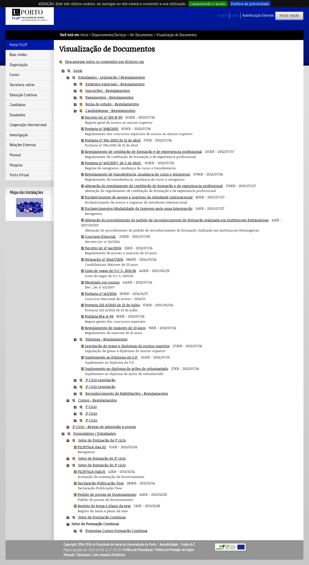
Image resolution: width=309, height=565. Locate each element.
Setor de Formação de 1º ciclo (102, 440)
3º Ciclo (91, 420)
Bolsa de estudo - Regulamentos (112, 104)
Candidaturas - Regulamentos (110, 110)
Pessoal (15, 155)
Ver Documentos (141, 35)
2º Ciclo (91, 413)
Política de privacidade (250, 3)
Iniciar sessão (289, 15)
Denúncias (83, 555)
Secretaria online (22, 84)
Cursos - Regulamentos (97, 400)
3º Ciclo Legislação (100, 379)
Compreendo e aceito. (208, 3)
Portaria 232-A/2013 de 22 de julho (112, 304)
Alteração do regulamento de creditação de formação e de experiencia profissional (154, 185)
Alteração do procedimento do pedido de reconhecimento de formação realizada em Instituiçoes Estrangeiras (177, 220)
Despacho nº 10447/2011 (104, 259)
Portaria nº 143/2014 (101, 293)
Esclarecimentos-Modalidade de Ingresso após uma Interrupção (138, 208)
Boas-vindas (18, 54)
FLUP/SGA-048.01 (91, 471)
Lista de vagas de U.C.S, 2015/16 (110, 270)
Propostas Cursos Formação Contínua (116, 530)
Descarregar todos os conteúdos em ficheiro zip (104, 61)
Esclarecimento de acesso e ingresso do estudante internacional (139, 197)
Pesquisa (16, 165)
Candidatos (18, 104)
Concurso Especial (100, 236)
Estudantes (18, 115)
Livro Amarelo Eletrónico (108, 555)
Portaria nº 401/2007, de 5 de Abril (113, 162)
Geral (77, 70)
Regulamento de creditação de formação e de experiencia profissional (143, 151)
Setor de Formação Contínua (102, 517)
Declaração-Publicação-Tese (101, 483)
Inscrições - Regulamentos (107, 90)
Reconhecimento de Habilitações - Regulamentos (126, 393)
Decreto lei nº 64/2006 (103, 247)
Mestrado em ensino (102, 282)
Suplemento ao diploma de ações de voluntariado (126, 368)
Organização (19, 64)
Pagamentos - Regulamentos (109, 97)
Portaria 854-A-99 (99, 316)
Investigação (19, 135)
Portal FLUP (18, 44)
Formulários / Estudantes (94, 433)
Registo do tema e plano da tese (104, 505)
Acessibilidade (169, 544)
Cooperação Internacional (28, 125)
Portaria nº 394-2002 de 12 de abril (113, 140)
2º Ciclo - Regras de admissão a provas (104, 426)
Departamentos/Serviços (109, 35)
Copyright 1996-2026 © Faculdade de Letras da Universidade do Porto (110, 544)
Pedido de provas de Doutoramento (107, 494)
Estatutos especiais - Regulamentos (115, 84)
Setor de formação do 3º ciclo (102, 465)
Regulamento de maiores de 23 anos (115, 327)
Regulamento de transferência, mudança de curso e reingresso (137, 174)
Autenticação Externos (258, 15)
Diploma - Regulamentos (106, 339)
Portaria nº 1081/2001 (101, 128)
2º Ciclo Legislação (100, 386)
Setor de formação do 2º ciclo (102, 458)
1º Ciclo (91, 406)
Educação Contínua (23, 95)
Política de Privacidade (138, 550)
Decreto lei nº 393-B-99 (103, 117)
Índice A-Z (188, 544)
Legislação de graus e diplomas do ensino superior (127, 345)
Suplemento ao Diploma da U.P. (111, 357)
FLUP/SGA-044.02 (92, 446)
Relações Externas (23, 145)
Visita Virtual (19, 175)
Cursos (14, 74)
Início (84, 35)
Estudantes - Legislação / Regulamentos (111, 77)
